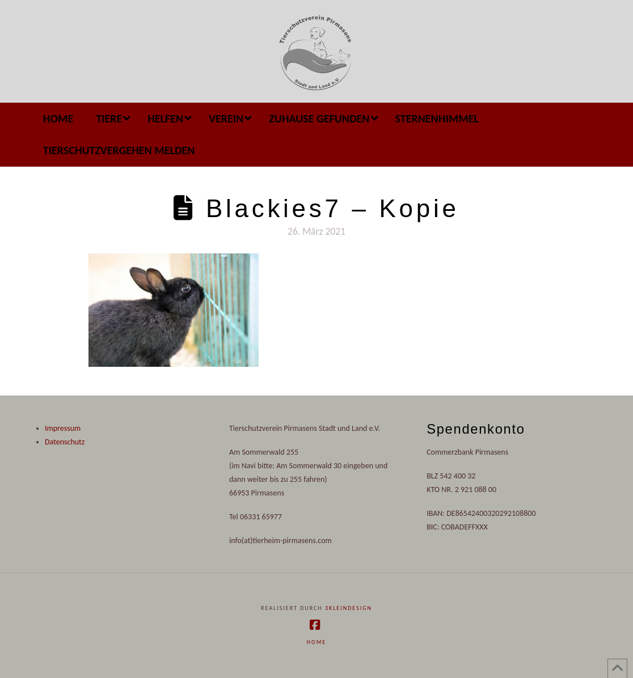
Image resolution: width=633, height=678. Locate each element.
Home (316, 642)
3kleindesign (348, 608)
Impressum (63, 428)
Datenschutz (65, 442)
